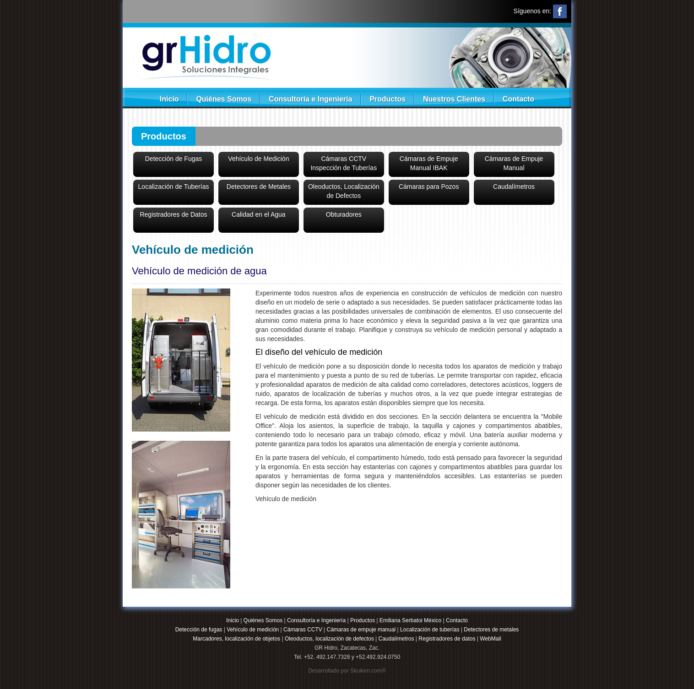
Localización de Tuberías (173, 186)
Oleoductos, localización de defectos (329, 639)
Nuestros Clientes (454, 99)
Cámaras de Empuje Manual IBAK (429, 163)
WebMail (490, 639)
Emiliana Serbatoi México (410, 620)
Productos (387, 99)
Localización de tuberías (429, 629)
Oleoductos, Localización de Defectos (344, 191)
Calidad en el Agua (259, 214)
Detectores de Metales (259, 186)
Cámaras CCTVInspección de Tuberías (343, 163)
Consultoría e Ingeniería (310, 99)
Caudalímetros (514, 186)
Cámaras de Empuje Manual (514, 163)
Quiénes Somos (223, 99)
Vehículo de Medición (258, 158)
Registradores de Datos (173, 214)
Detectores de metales (491, 629)
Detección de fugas (198, 629)
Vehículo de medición (253, 629)
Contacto (518, 99)
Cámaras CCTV (302, 629)
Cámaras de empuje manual (361, 629)
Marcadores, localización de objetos (236, 639)
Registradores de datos (446, 639)
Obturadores (344, 214)
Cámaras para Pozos (429, 186)
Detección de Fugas (173, 158)
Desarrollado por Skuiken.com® (347, 671)
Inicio (169, 99)
